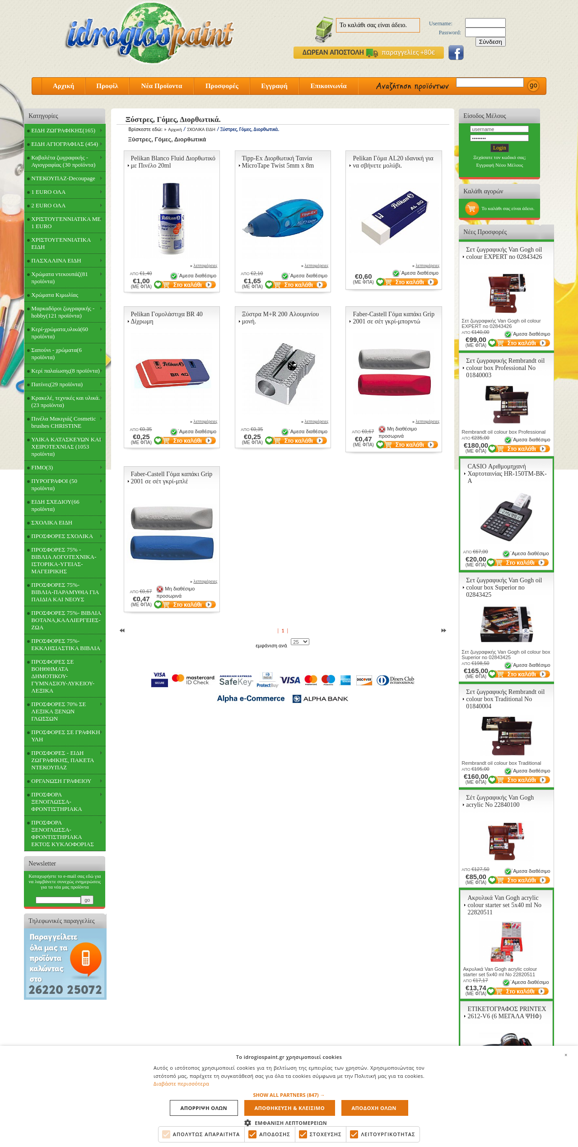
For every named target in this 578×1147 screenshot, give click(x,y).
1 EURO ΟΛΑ (48, 191)
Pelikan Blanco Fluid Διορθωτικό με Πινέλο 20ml (173, 162)
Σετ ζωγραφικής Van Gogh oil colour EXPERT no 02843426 (504, 253)
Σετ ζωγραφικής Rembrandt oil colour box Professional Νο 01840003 (505, 368)
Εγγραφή (274, 85)
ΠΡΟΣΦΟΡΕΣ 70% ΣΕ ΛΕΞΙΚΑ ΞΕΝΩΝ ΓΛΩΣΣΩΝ (58, 711)
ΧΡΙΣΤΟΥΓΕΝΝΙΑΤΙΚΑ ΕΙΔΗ (61, 243)
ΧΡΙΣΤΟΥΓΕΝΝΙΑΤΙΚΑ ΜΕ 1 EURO (66, 222)
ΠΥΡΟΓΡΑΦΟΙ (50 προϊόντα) (54, 485)
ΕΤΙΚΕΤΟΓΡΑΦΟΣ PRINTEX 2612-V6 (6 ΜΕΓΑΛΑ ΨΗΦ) (506, 1013)
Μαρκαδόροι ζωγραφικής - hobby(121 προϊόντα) (62, 312)
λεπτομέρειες (206, 265)
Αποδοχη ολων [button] (373, 1108)
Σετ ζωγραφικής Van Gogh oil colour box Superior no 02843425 (504, 587)
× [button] (565, 1053)
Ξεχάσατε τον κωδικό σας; (499, 157)
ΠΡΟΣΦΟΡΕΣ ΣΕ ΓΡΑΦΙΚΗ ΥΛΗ (65, 736)
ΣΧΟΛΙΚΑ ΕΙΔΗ (51, 522)
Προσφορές (221, 85)
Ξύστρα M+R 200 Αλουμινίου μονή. (280, 318)
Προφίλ (107, 85)
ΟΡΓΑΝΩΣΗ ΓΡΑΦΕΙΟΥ (61, 780)
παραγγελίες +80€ (400, 52)
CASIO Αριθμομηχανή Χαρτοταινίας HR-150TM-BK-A (506, 473)
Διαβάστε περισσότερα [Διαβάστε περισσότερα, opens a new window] (181, 1083)
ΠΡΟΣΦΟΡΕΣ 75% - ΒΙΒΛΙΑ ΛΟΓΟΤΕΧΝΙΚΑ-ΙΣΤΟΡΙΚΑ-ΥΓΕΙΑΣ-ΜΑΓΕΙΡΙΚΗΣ (63, 560)
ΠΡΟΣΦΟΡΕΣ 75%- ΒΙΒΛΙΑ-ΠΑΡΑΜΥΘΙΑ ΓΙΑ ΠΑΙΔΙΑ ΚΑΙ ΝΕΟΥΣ (65, 592)
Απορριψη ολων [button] (204, 1108)
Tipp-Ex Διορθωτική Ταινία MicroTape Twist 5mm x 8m (278, 162)
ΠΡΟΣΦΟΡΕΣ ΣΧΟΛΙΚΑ (62, 536)
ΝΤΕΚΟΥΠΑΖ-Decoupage (63, 178)
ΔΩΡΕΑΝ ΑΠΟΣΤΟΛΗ (333, 52)
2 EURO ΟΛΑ (48, 205)
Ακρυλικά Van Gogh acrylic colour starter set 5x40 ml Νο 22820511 (504, 905)
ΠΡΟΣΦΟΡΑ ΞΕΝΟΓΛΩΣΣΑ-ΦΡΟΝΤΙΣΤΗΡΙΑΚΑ (56, 801)
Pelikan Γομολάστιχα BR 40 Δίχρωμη (167, 318)
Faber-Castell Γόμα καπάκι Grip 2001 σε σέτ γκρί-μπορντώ (393, 318)
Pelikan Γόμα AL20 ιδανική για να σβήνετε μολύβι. (393, 162)
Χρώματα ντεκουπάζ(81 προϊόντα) (59, 278)
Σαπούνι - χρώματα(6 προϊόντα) (56, 353)
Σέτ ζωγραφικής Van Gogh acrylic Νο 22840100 (500, 801)
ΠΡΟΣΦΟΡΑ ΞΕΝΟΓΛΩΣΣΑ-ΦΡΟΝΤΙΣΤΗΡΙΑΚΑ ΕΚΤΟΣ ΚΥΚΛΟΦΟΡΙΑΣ (62, 833)
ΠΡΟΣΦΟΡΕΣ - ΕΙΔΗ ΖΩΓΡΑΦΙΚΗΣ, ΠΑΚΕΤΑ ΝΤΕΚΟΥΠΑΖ (62, 760)
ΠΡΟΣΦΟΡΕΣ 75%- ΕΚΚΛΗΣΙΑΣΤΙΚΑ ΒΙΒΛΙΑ (65, 644)
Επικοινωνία (328, 85)
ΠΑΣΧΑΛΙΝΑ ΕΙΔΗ (56, 260)
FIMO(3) (42, 467)
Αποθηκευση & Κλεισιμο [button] (289, 1108)
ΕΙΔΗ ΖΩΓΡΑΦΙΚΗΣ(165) (63, 130)
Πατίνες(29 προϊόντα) (57, 384)
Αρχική (63, 85)
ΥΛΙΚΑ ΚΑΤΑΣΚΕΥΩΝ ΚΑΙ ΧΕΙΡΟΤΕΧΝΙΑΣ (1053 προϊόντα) (66, 446)
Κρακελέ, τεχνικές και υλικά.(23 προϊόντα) (65, 401)
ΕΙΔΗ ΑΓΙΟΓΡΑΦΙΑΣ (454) (64, 143)
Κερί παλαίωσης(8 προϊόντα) (65, 370)
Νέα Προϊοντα (161, 85)
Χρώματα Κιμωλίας (54, 294)
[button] (289, 1094)
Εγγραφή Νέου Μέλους (499, 165)
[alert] (289, 1095)
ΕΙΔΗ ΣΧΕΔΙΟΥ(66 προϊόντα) (55, 505)
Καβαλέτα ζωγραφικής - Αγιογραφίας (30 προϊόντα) (63, 161)
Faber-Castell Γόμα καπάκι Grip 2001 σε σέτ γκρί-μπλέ (172, 478)
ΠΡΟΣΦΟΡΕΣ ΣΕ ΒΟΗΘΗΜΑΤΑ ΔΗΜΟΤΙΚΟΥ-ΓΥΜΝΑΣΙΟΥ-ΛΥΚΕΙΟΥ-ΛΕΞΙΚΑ (62, 676)
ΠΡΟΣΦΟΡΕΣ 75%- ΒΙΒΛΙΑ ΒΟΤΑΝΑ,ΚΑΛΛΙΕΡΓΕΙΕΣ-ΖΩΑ (66, 620)
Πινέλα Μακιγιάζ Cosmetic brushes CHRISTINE (63, 422)
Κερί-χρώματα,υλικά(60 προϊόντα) (59, 333)
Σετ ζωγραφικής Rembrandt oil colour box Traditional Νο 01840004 (505, 699)
